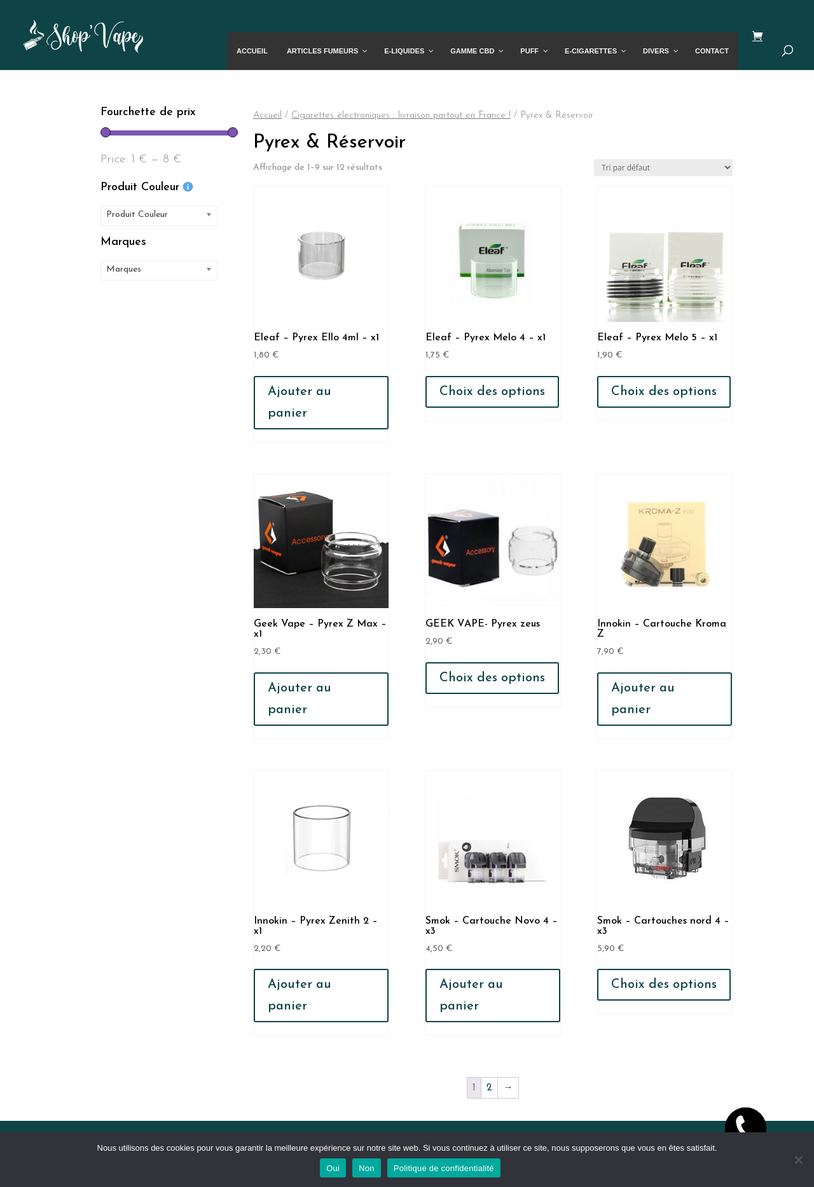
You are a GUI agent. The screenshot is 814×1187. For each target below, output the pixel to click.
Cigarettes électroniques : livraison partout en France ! (401, 115)
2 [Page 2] (489, 1088)
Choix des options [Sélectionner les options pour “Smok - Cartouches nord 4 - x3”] (664, 984)
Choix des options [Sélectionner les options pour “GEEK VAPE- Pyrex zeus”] (492, 678)
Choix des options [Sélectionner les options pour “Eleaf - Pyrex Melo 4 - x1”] (492, 391)
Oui (333, 1168)
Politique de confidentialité (444, 1168)
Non (367, 1168)
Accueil (267, 115)
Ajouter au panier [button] (299, 402)
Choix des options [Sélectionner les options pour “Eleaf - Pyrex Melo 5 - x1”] (664, 391)
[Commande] (663, 167)
